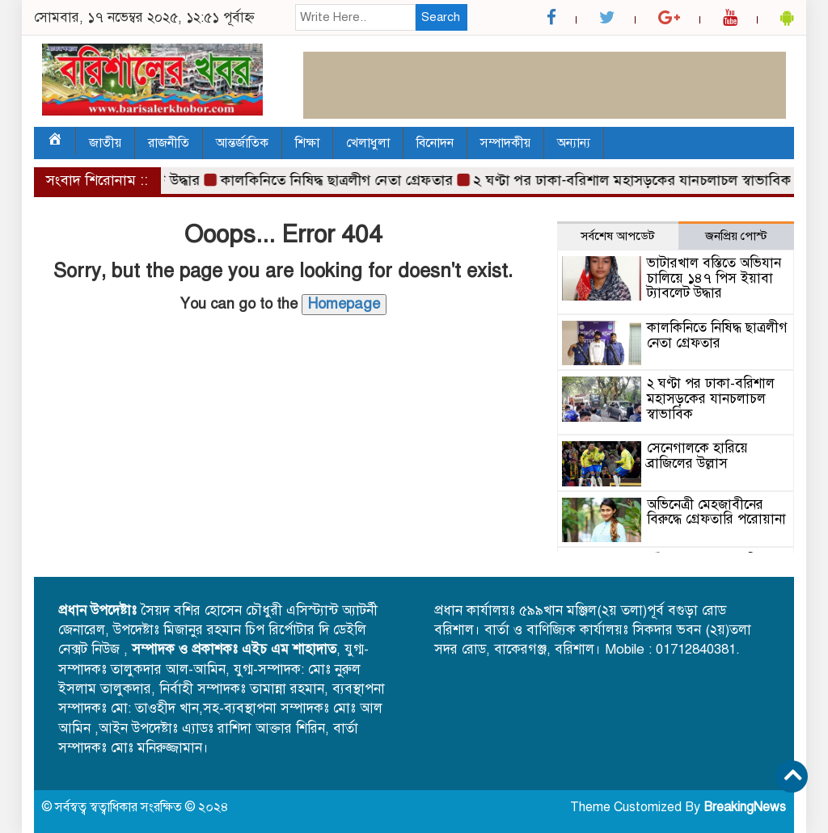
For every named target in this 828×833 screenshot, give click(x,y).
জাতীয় (105, 143)
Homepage (344, 304)
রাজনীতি (168, 143)
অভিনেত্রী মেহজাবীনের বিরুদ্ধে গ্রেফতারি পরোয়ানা (716, 512)
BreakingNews (744, 807)
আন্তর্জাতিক (242, 143)
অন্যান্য (573, 143)
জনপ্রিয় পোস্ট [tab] (736, 236)
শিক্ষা (307, 143)
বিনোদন (435, 143)
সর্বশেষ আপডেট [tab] (618, 236)
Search (440, 17)
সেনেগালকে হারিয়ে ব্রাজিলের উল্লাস (697, 456)
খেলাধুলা (368, 143)
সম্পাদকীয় (505, 143)
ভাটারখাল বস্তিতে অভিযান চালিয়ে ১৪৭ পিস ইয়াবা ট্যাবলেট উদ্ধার (714, 278)
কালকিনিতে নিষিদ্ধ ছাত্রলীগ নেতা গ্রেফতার (342, 180)
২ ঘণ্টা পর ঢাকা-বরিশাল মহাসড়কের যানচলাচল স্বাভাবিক (638, 180)
